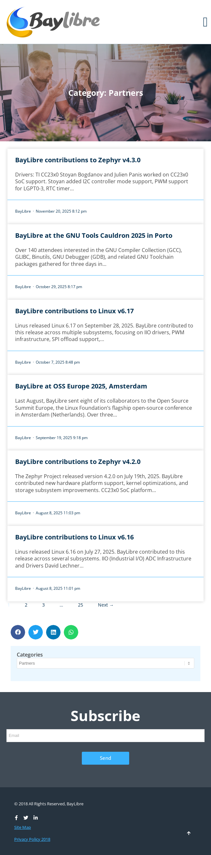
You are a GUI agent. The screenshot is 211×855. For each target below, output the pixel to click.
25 (80, 604)
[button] (205, 22)
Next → (106, 605)
